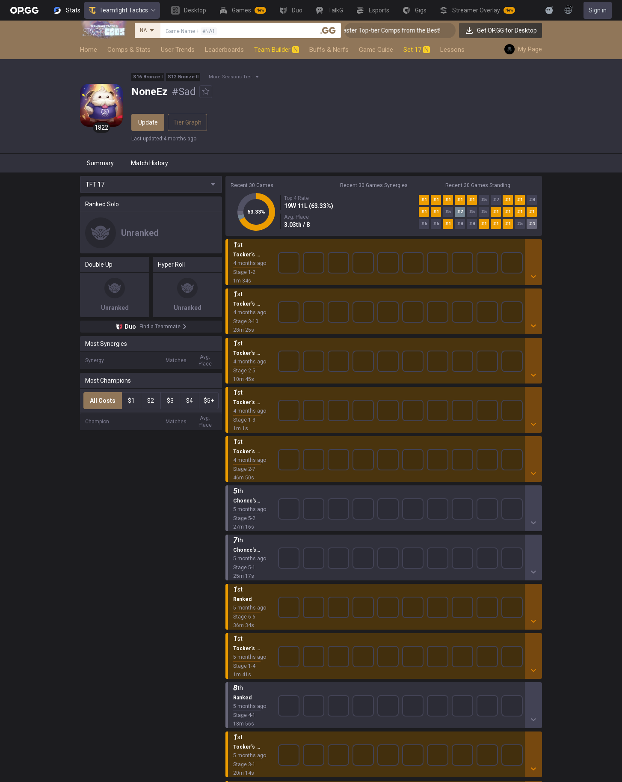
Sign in (598, 10)
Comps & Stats (129, 50)
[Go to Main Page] (24, 10)
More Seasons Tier (230, 77)
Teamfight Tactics (122, 10)
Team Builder (276, 50)
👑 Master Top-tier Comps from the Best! (409, 30)
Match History (149, 163)
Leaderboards (224, 50)
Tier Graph (187, 122)
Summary (100, 163)
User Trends (178, 50)
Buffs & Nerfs (329, 50)
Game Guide (376, 50)
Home (88, 50)
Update (148, 122)
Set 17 (416, 50)
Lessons (452, 50)
